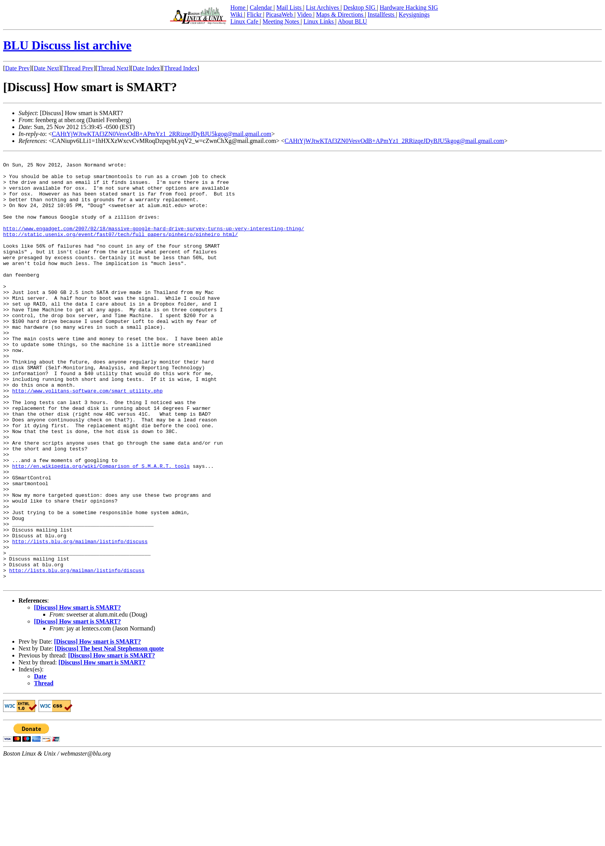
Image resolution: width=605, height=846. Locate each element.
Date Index (146, 68)
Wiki (237, 14)
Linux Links (319, 21)
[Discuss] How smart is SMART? (77, 693)
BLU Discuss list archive (67, 45)
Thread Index (180, 68)
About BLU (352, 21)
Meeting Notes (282, 21)
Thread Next (113, 68)
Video (305, 14)
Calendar (262, 7)
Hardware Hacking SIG (409, 7)
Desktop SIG (360, 7)
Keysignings (414, 14)
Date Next (46, 68)
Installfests (382, 14)
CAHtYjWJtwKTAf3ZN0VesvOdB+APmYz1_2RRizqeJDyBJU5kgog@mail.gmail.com (161, 134)
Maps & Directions (340, 14)
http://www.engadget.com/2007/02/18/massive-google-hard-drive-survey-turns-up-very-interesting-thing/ (153, 243)
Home (238, 7)
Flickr (255, 14)
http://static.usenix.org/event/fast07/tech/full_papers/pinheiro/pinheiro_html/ (120, 250)
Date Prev (17, 68)
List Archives (323, 7)
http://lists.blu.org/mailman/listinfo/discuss (79, 618)
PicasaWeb (280, 14)
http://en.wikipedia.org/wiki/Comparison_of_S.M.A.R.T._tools (100, 528)
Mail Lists (289, 7)
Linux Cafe (245, 21)
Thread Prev (78, 68)
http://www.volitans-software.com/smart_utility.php (87, 438)
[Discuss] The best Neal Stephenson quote (109, 734)
